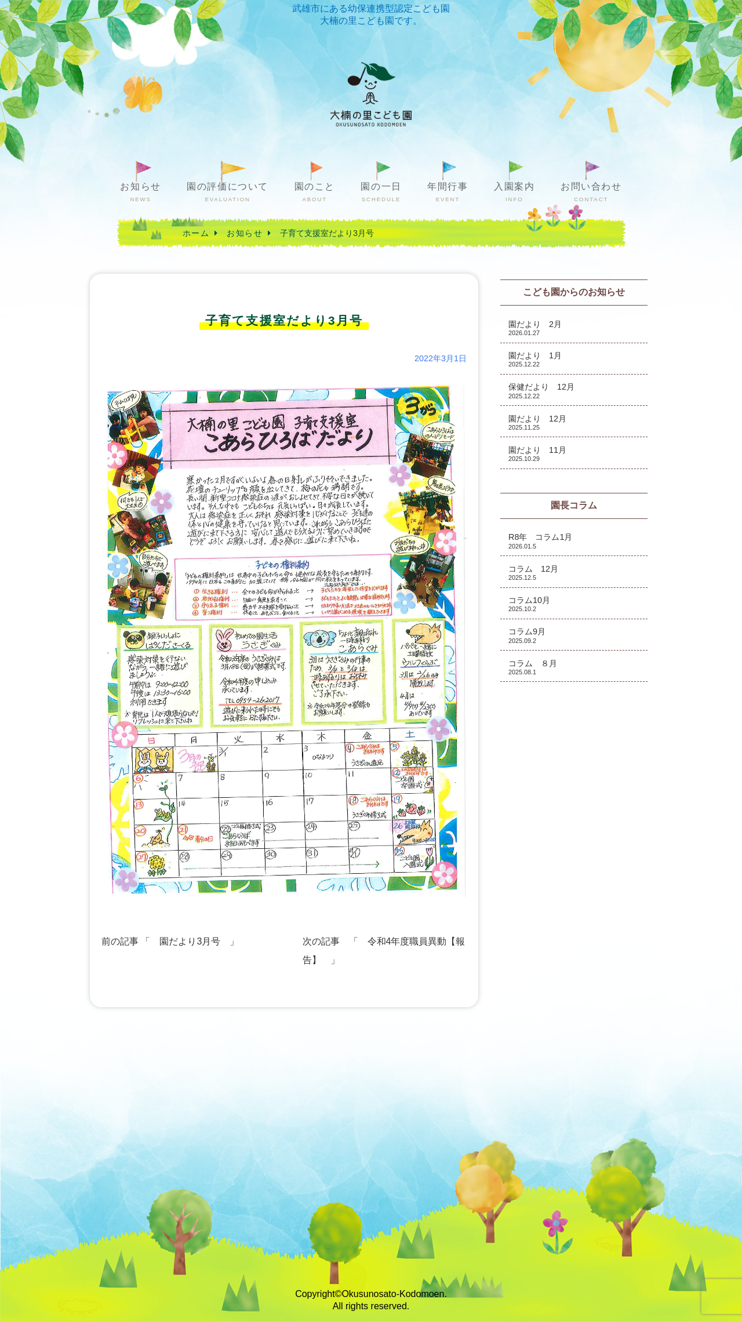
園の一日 (381, 192)
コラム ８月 (532, 667)
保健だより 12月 (541, 390)
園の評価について (227, 192)
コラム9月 (526, 635)
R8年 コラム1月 (540, 540)
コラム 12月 (533, 572)
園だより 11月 (537, 453)
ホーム (196, 233)
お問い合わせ (591, 192)
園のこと (314, 192)
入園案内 (514, 192)
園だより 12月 (537, 422)
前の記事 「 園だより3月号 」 (170, 941)
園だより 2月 (535, 327)
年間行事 (447, 192)
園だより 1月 (535, 359)
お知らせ (140, 192)
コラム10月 (529, 603)
